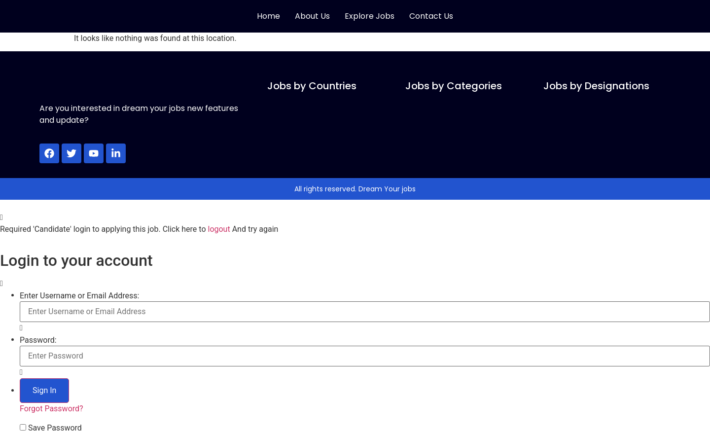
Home (268, 16)
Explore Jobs (369, 16)
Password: (38, 340)
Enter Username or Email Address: (79, 296)
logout (219, 229)
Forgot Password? (51, 408)
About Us (312, 16)
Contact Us (431, 16)
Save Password (55, 428)
